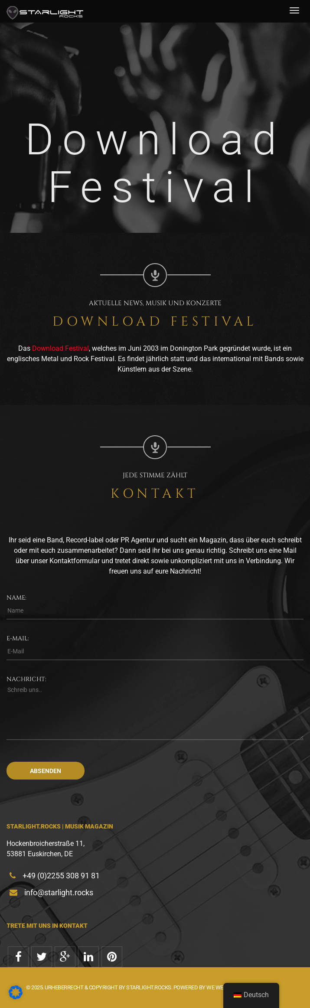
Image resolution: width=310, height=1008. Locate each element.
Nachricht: (26, 679)
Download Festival (60, 348)
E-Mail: (18, 638)
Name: (16, 598)
